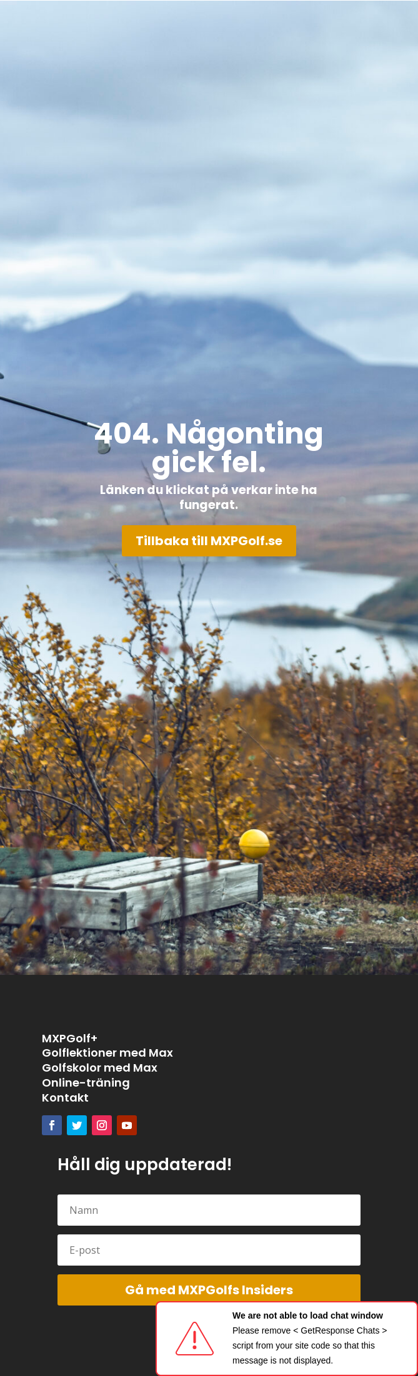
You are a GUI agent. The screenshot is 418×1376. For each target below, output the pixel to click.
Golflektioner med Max (107, 1052)
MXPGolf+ (69, 1038)
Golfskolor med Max (99, 1067)
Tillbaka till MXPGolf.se (209, 541)
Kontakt (65, 1097)
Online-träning (86, 1082)
